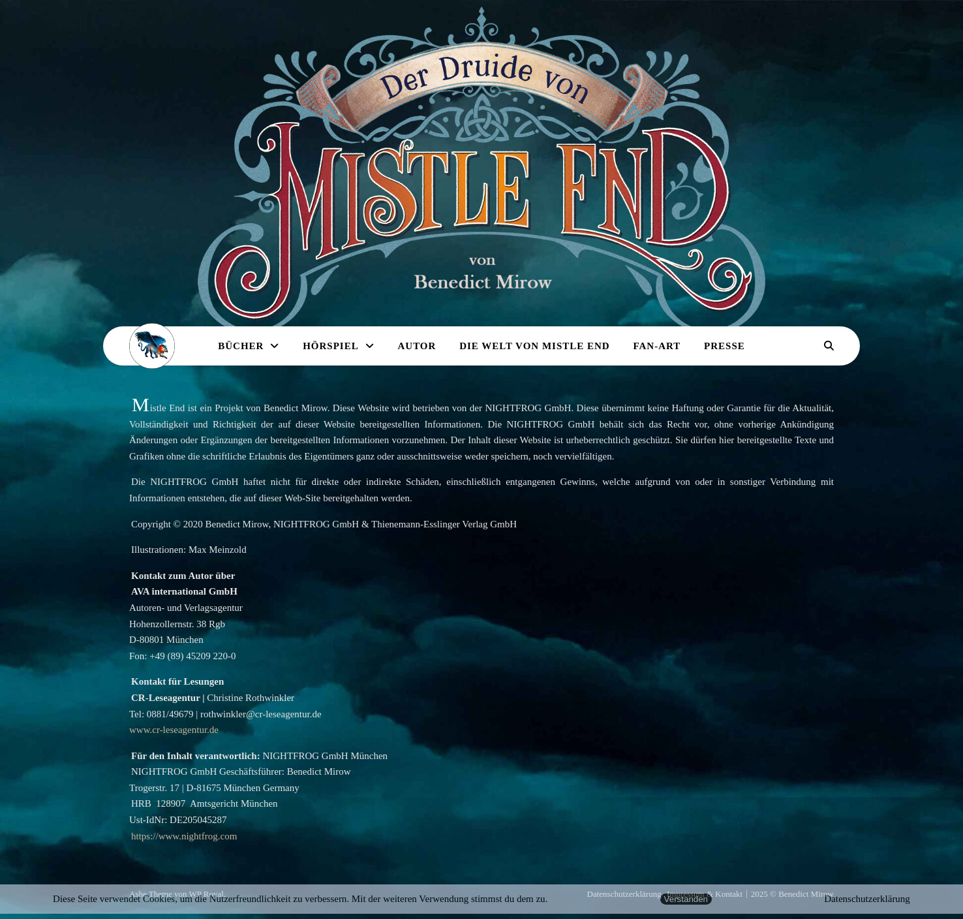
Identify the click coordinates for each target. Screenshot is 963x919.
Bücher (241, 346)
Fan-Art (656, 346)
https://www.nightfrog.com (184, 836)
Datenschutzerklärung (867, 899)
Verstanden (686, 899)
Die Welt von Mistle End (534, 346)
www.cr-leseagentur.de (174, 729)
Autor (416, 346)
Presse (724, 346)
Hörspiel (331, 346)
